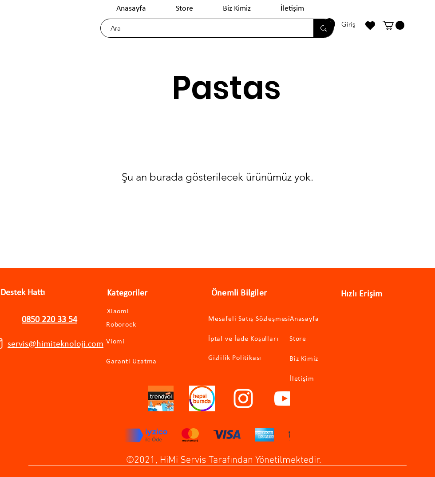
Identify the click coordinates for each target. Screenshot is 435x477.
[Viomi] (130, 342)
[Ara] (203, 28)
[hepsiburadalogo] (202, 398)
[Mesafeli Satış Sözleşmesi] (256, 319)
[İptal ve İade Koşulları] (251, 339)
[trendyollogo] (161, 398)
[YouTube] (284, 398)
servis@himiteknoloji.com (55, 344)
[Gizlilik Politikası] (239, 358)
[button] (393, 25)
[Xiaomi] (127, 311)
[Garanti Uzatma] (143, 362)
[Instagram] (243, 398)
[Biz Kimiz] (326, 359)
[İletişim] (327, 379)
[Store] (326, 339)
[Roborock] (134, 325)
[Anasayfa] (327, 319)
